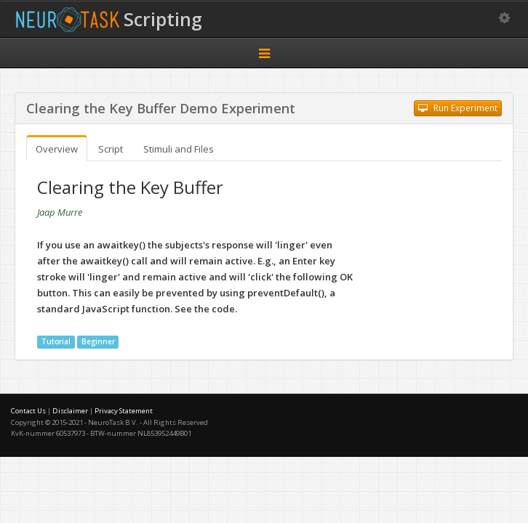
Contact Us (28, 410)
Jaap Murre (59, 212)
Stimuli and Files (178, 148)
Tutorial (56, 341)
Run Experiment (457, 108)
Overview (57, 148)
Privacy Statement (124, 410)
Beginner (98, 341)
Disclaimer (70, 410)
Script (110, 148)
